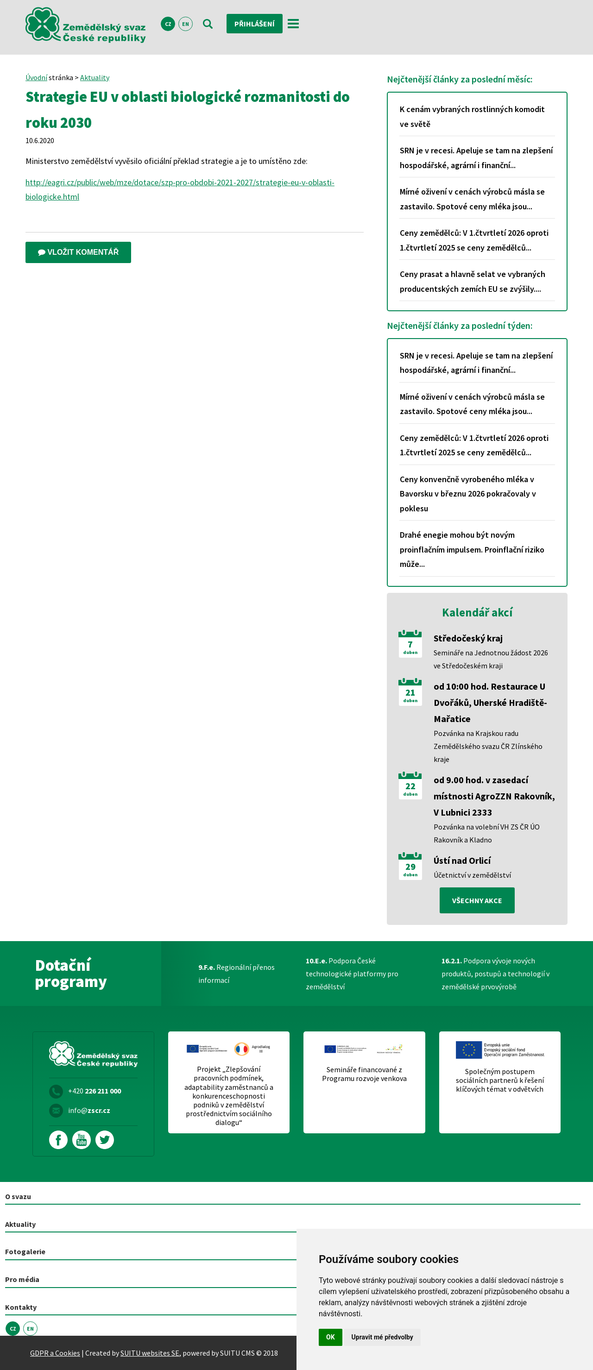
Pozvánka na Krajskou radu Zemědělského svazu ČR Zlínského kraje (488, 746)
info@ (89, 1110)
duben (410, 652)
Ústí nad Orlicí (462, 860)
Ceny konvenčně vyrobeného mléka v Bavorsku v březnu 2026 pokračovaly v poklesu (468, 494)
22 (410, 786)
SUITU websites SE (149, 1352)
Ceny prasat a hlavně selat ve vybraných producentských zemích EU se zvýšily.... (472, 281)
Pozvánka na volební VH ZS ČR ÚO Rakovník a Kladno (487, 833)
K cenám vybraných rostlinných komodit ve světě (472, 116)
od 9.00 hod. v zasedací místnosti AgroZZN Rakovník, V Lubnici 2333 (494, 796)
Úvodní (36, 77)
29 (410, 866)
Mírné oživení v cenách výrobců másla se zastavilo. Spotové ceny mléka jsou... (472, 199)
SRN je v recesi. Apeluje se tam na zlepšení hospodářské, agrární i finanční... (476, 157)
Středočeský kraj (468, 638)
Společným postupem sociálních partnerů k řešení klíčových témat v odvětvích (500, 1080)
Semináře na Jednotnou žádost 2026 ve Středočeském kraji (491, 659)
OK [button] (330, 1337)
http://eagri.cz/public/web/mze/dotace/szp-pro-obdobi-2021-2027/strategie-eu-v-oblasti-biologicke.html (179, 189)
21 (410, 692)
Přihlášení (254, 23)
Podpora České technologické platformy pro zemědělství (352, 973)
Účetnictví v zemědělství (472, 875)
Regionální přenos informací (236, 973)
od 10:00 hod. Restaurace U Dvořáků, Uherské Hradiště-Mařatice (490, 702)
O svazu (18, 1196)
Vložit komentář (78, 252)
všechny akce (477, 900)
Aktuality (94, 77)
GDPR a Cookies (55, 1352)
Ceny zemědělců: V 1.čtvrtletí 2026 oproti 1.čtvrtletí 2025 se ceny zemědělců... (474, 240)
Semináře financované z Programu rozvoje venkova (364, 1074)
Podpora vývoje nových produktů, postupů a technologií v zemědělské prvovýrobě (495, 973)
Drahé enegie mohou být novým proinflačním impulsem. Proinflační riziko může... (472, 549)
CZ (168, 23)
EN (185, 23)
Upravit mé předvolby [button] (382, 1337)
